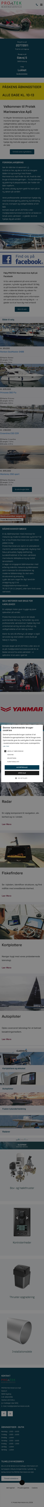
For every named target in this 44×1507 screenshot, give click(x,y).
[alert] (22, 753)
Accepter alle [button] (21, 767)
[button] (22, 778)
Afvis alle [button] (22, 773)
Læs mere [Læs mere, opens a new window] (6, 746)
